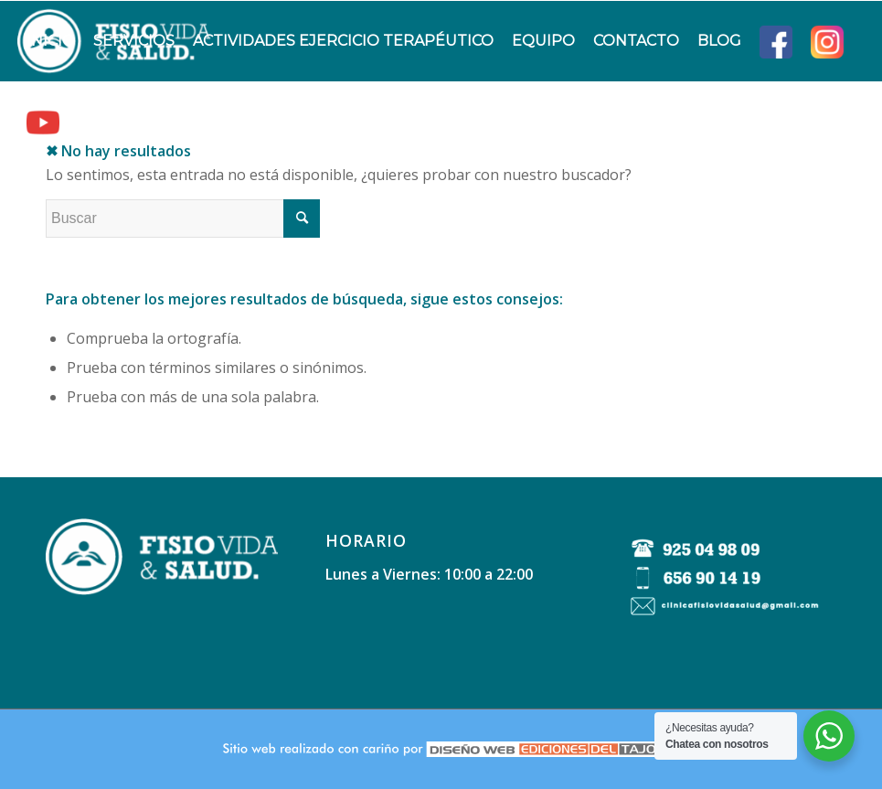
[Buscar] (84, 121)
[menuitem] (50, 41)
